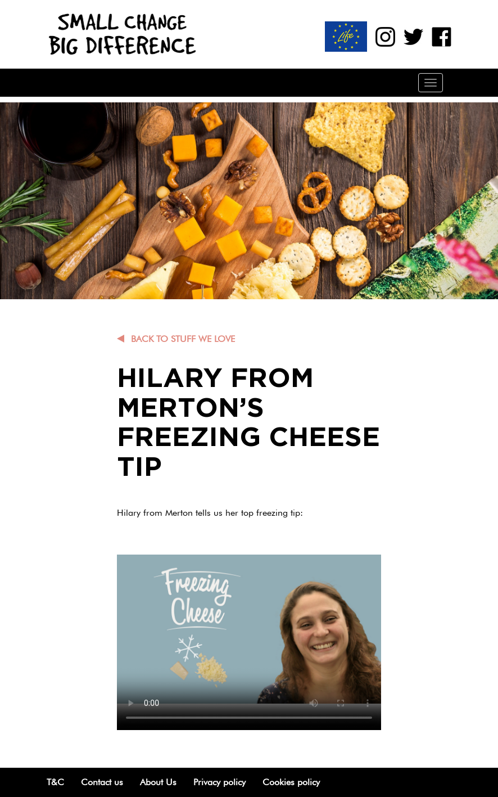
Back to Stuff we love (183, 339)
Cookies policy (291, 782)
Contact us (102, 782)
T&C (55, 782)
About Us (158, 782)
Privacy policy (219, 782)
